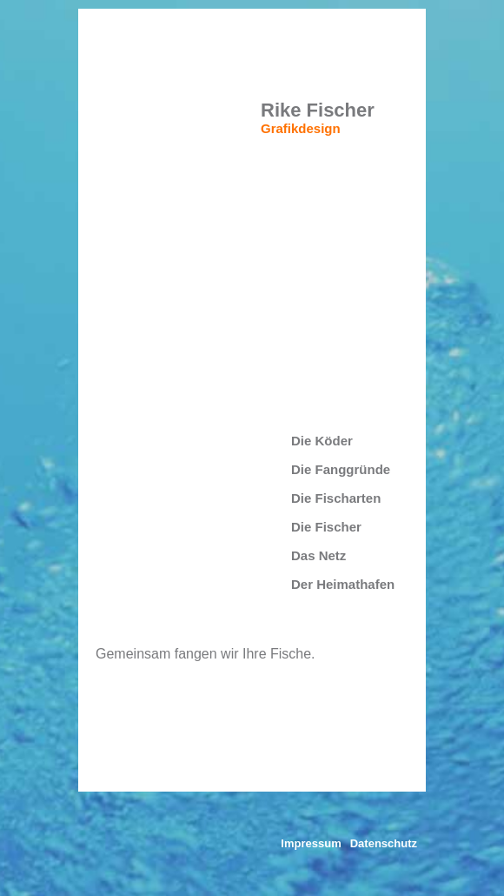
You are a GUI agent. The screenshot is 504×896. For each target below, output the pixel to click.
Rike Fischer (318, 110)
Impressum (311, 843)
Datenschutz (383, 843)
